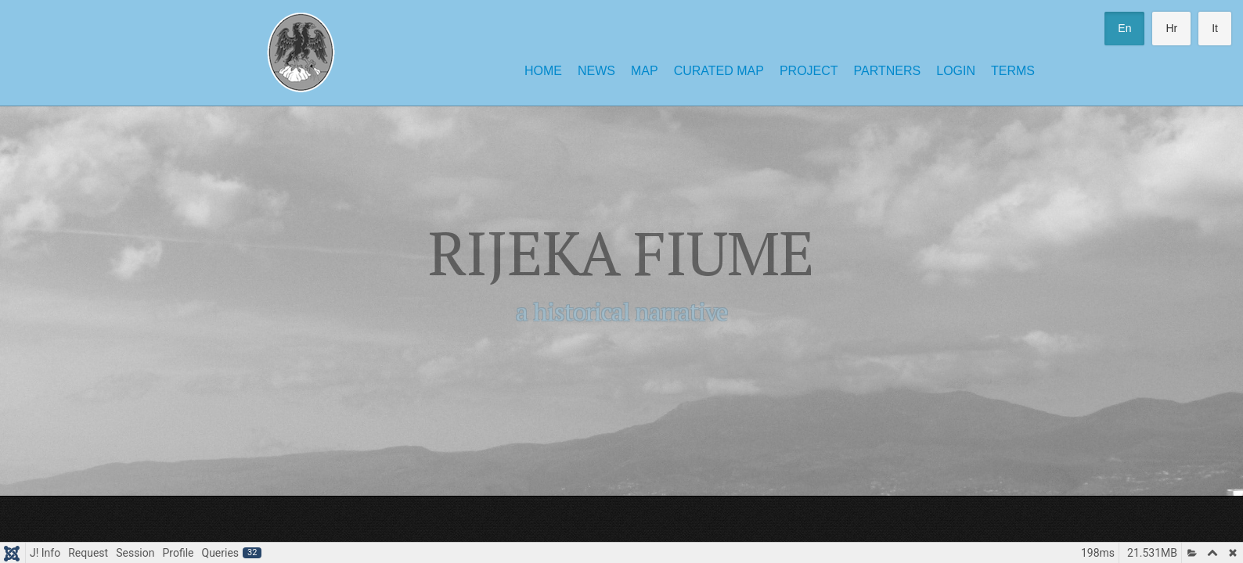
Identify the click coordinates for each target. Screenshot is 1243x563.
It (1215, 28)
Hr (1171, 28)
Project (809, 70)
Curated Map (719, 70)
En (1124, 28)
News (596, 70)
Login (955, 70)
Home (543, 70)
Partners (887, 70)
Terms (1013, 70)
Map (644, 70)
